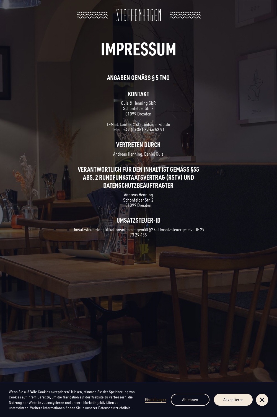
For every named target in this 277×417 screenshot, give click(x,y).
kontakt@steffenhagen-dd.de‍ (145, 124)
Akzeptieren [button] (233, 399)
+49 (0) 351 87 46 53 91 (143, 129)
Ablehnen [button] (190, 399)
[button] (262, 400)
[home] (139, 15)
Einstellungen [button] (155, 399)
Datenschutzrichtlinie (114, 407)
